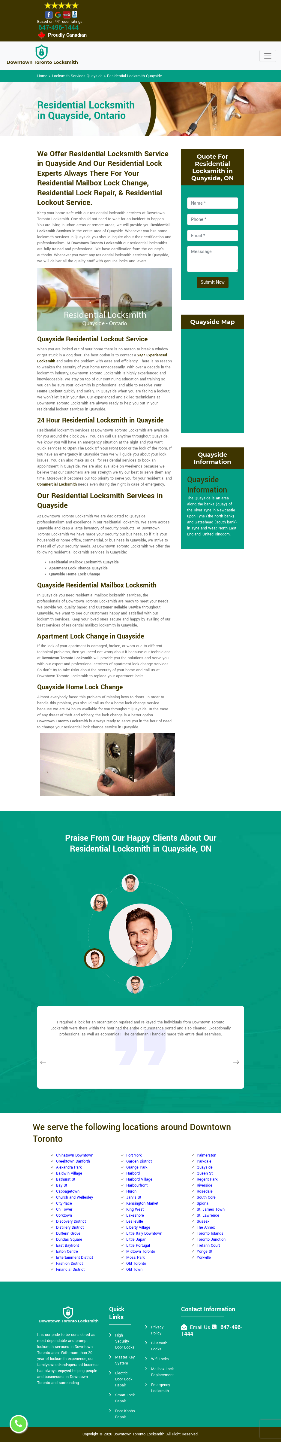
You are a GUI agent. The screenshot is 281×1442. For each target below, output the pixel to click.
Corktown (64, 1215)
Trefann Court (208, 1245)
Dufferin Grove (68, 1233)
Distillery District (70, 1227)
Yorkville (204, 1257)
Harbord (133, 1173)
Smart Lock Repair (125, 1398)
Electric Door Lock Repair (123, 1379)
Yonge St (204, 1251)
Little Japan (136, 1239)
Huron (131, 1191)
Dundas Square (69, 1239)
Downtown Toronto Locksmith (138, 1434)
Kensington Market (142, 1203)
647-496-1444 (58, 27)
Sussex (203, 1221)
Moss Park (135, 1257)
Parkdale (204, 1161)
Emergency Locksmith (160, 1388)
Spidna (202, 1203)
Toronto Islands (210, 1233)
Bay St (61, 1185)
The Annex (206, 1227)
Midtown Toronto (140, 1251)
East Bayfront (67, 1245)
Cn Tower (64, 1209)
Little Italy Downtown (144, 1233)
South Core (206, 1197)
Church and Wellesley (74, 1197)
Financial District (70, 1269)
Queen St (205, 1173)
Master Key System (125, 1360)
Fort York (134, 1155)
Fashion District (69, 1263)
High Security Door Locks (124, 1341)
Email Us (200, 1327)
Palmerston (206, 1155)
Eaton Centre (67, 1251)
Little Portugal (138, 1245)
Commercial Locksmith (57, 484)
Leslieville (134, 1221)
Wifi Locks (160, 1359)
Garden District (139, 1161)
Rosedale (205, 1191)
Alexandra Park (69, 1167)
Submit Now (213, 282)
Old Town (134, 1269)
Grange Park (136, 1167)
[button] (98, 902)
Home (42, 76)
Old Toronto (136, 1263)
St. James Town (211, 1209)
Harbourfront (137, 1185)
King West (135, 1209)
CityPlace (64, 1203)
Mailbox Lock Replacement (162, 1372)
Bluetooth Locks (159, 1346)
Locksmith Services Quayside (77, 76)
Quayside (205, 1167)
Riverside (204, 1185)
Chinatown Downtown (74, 1155)
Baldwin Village (69, 1173)
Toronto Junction (211, 1239)
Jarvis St (133, 1197)
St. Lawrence (208, 1215)
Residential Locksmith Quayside (134, 76)
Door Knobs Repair (125, 1414)
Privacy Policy (157, 1330)
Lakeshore (135, 1215)
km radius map (212, 380)
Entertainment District (74, 1257)
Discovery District (71, 1221)
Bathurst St (65, 1179)
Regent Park (207, 1179)
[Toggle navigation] (267, 56)
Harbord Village (139, 1179)
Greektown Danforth (73, 1161)
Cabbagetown (67, 1191)
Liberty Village (138, 1227)
